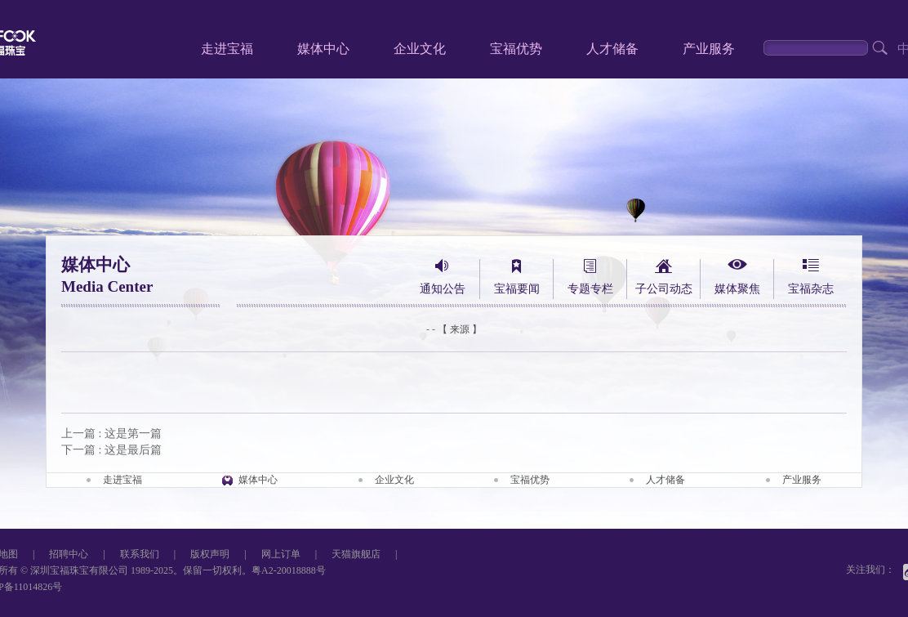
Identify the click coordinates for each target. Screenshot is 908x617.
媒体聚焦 (737, 289)
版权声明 (209, 554)
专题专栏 (590, 289)
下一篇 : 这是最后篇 (111, 450)
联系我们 (139, 554)
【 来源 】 (460, 329)
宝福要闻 (517, 289)
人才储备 (612, 49)
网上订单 (280, 554)
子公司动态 (663, 289)
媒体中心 (323, 49)
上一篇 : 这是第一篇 (111, 433)
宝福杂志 (811, 289)
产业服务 (709, 49)
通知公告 (442, 289)
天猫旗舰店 (356, 554)
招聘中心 (68, 554)
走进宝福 (227, 49)
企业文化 (420, 49)
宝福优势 (516, 49)
